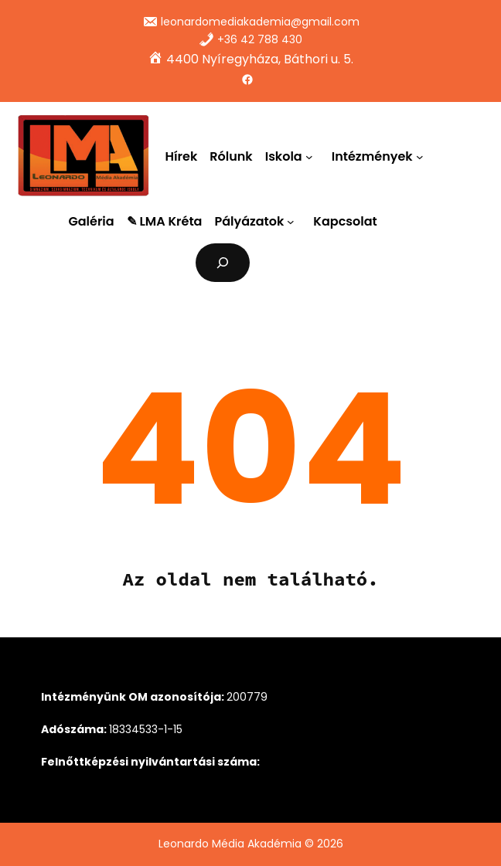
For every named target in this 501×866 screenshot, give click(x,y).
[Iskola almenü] (312, 156)
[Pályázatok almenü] (294, 222)
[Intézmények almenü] (423, 156)
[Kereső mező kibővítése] (223, 262)
